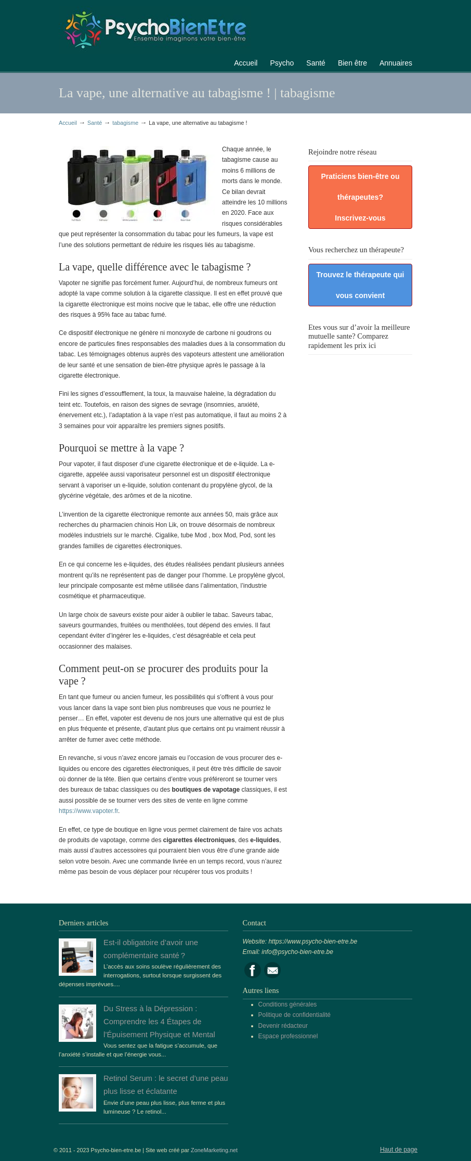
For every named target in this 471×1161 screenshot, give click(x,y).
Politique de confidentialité (294, 1014)
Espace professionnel (288, 1036)
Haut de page (398, 1149)
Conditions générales (287, 1004)
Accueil (68, 123)
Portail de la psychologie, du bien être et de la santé (155, 28)
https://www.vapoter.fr (88, 811)
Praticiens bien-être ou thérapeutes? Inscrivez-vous (360, 197)
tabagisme (125, 123)
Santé (94, 123)
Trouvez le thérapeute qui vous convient (360, 285)
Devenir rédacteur (283, 1025)
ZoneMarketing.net (214, 1150)
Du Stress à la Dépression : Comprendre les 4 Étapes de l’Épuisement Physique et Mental (159, 1021)
